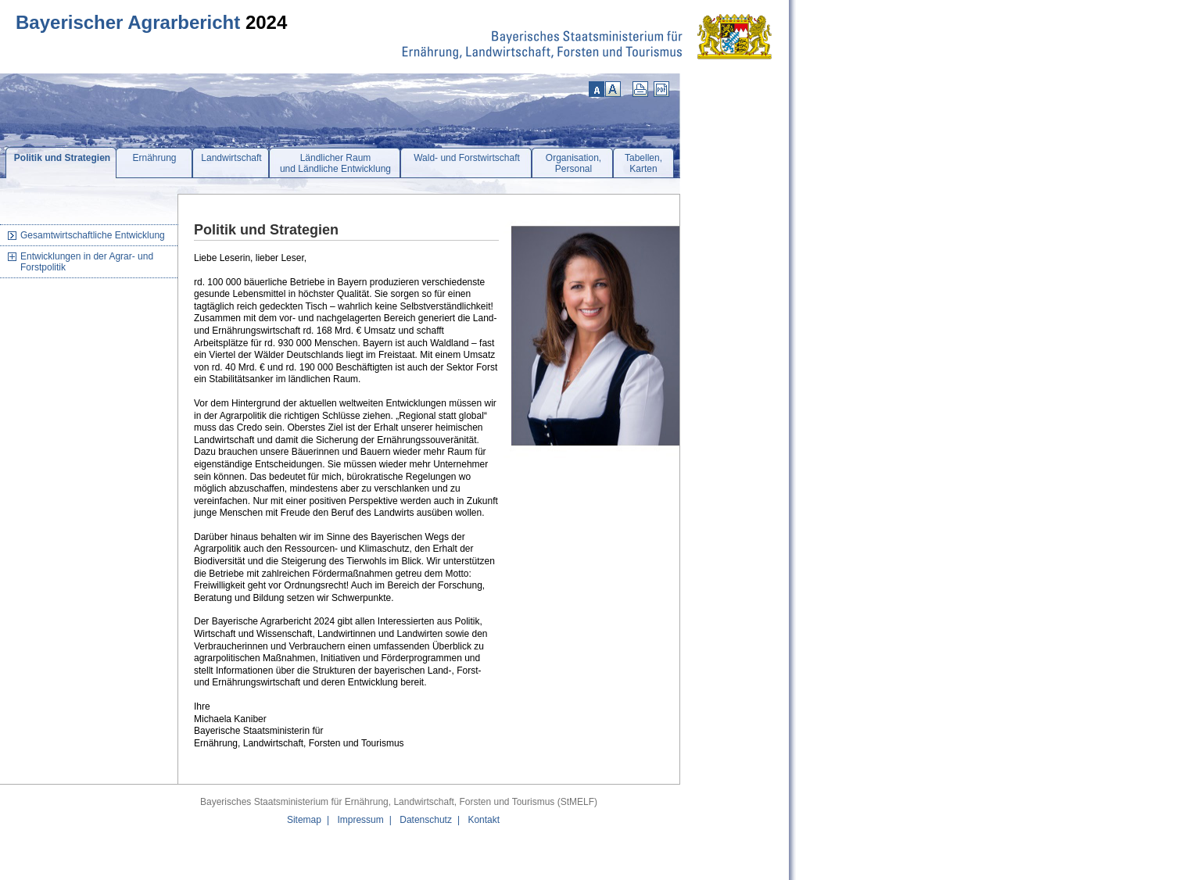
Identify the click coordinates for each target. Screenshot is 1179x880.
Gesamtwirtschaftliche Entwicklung (92, 235)
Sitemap (304, 819)
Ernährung (154, 157)
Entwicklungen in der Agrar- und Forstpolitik (86, 262)
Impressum (360, 819)
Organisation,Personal (573, 163)
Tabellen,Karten (643, 163)
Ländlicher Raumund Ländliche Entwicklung (335, 163)
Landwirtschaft (231, 157)
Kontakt (484, 819)
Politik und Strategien (62, 157)
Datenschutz (426, 819)
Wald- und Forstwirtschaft (467, 157)
